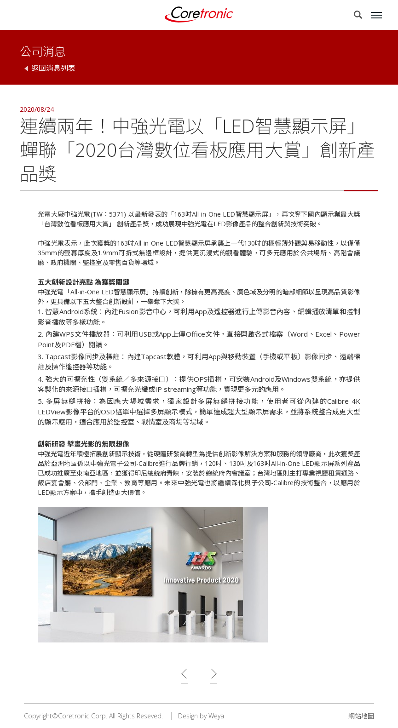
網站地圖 (361, 716)
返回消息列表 (53, 68)
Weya (216, 716)
